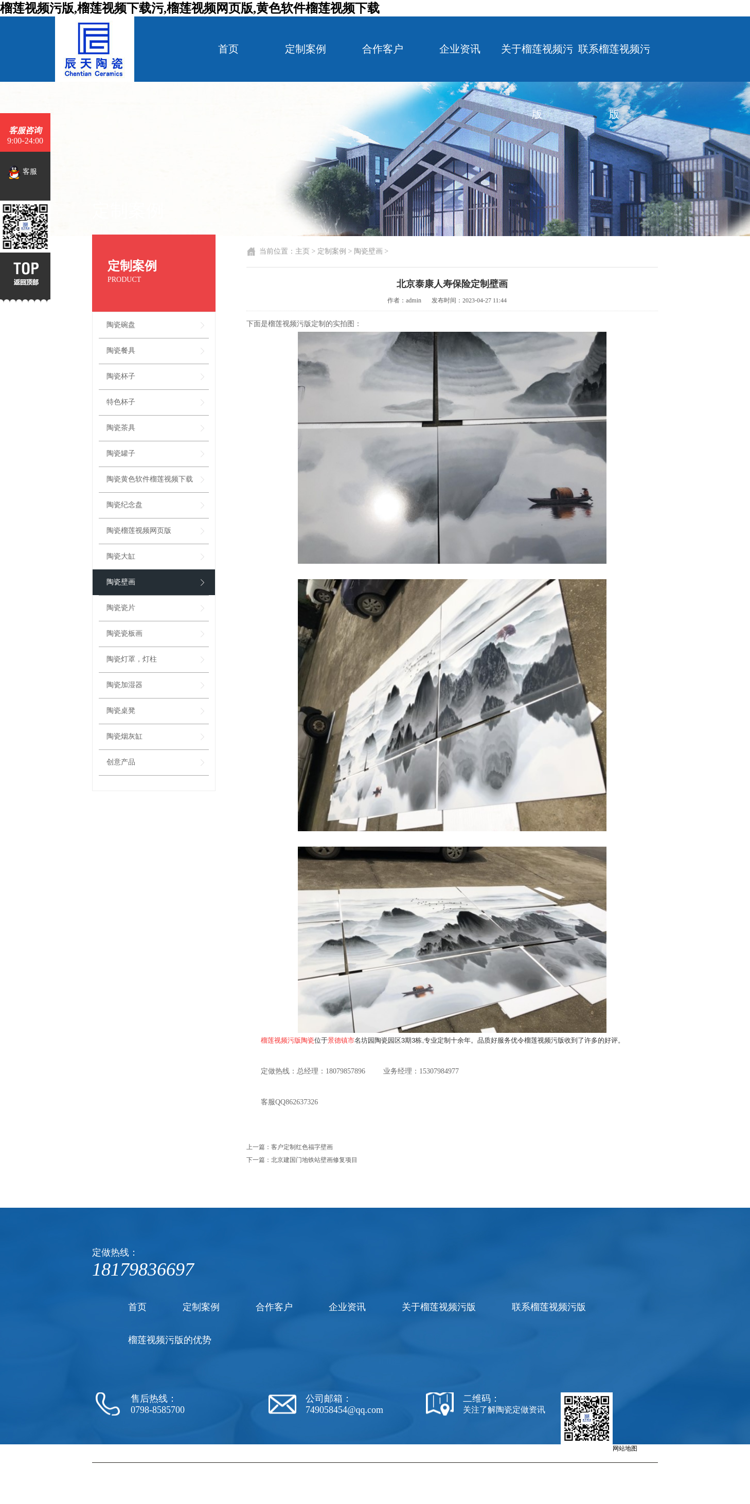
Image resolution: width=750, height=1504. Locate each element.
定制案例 (305, 49)
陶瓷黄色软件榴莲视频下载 (149, 479)
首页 (228, 49)
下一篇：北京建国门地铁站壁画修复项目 (302, 1159)
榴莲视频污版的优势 (169, 1340)
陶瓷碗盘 (120, 325)
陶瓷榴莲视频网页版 (138, 530)
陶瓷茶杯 (489, 1467)
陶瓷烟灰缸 (124, 736)
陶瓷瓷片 (120, 608)
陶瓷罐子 (120, 453)
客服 (22, 172)
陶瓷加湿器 (124, 685)
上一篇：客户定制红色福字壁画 (289, 1147)
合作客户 (382, 49)
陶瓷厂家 (388, 1467)
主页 (302, 251)
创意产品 (120, 762)
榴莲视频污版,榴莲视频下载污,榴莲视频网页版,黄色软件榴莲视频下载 (190, 8)
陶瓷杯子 (120, 376)
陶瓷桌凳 (120, 710)
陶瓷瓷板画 (124, 633)
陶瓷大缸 (120, 556)
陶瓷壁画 (120, 582)
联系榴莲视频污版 (614, 81)
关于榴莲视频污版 (537, 81)
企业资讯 (459, 49)
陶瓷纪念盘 (124, 505)
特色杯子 (120, 402)
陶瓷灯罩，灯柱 (131, 659)
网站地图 (625, 1448)
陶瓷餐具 (120, 350)
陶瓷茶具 (120, 428)
